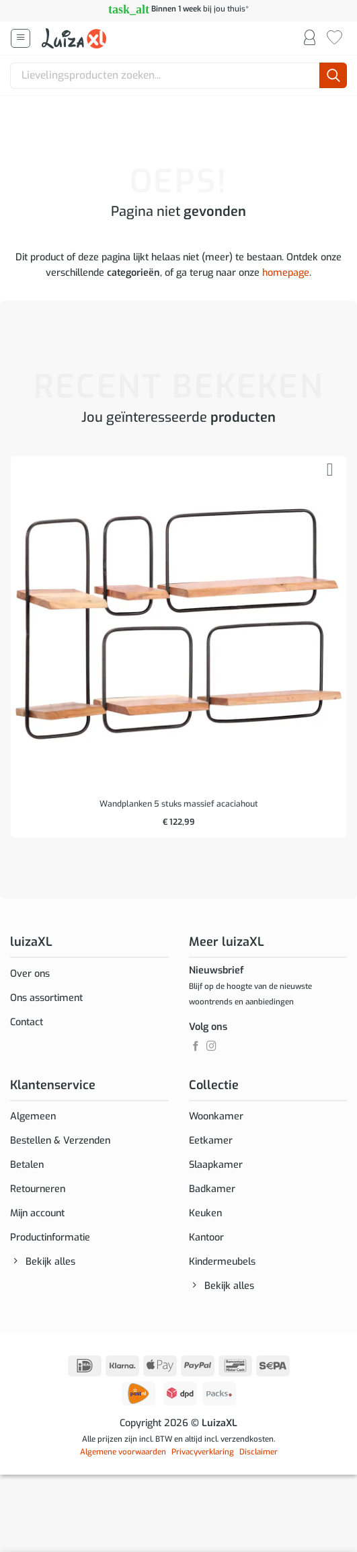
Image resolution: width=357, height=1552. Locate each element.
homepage (285, 272)
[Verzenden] (333, 76)
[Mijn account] (309, 38)
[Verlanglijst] (334, 38)
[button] (20, 38)
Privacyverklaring (202, 1451)
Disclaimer (258, 1451)
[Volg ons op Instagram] (211, 1046)
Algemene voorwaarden (123, 1451)
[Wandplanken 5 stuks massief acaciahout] (178, 624)
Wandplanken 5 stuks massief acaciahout (179, 804)
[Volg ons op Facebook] (196, 1046)
